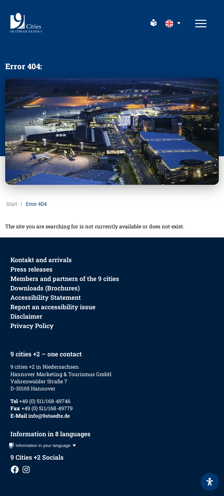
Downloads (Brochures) (45, 288)
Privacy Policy (32, 326)
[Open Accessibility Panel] (210, 482)
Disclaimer (26, 316)
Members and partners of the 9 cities (64, 278)
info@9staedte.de (49, 415)
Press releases (31, 269)
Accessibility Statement (45, 297)
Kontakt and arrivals (41, 260)
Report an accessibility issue (52, 307)
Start (11, 204)
